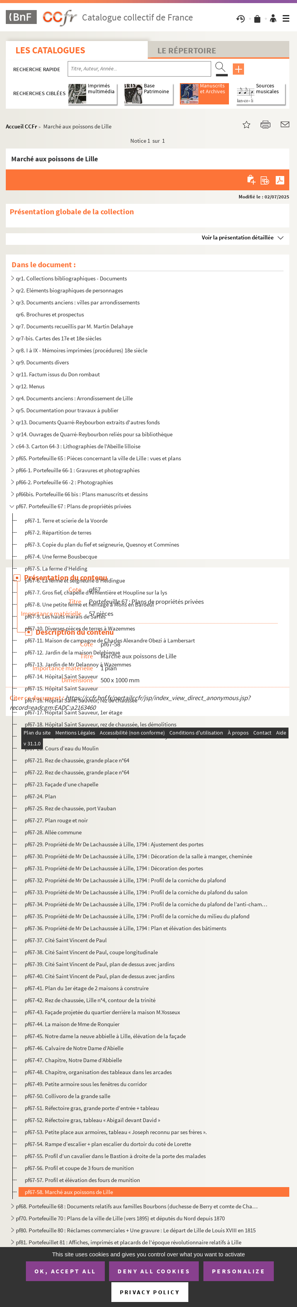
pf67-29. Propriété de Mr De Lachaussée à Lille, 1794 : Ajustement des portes (114, 844)
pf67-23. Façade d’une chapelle (61, 784)
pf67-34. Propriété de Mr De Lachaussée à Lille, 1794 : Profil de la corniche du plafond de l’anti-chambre (146, 904)
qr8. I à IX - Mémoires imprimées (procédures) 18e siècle (81, 350)
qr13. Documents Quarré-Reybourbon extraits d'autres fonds (88, 422)
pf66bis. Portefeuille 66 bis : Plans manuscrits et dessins (82, 494)
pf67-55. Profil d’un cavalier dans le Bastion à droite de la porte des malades (115, 1156)
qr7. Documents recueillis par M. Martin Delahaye (74, 326)
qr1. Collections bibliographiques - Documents (71, 278)
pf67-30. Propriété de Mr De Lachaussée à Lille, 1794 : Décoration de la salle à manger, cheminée (138, 856)
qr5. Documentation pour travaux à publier (67, 410)
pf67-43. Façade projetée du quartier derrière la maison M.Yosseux (102, 1012)
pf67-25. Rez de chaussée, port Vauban (70, 808)
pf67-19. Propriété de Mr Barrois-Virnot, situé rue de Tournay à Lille (104, 736)
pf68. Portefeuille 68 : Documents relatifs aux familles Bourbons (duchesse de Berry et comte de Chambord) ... (138, 1206)
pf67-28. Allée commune (53, 832)
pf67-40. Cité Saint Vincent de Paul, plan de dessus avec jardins (99, 976)
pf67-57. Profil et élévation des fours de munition (82, 1180)
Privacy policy (150, 1292)
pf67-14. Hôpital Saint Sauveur (61, 676)
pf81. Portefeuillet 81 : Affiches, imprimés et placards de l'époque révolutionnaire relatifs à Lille (128, 1242)
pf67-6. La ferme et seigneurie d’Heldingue (75, 580)
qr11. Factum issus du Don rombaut (58, 374)
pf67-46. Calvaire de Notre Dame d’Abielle (74, 1048)
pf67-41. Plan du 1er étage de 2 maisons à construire (86, 988)
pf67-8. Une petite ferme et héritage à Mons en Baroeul (89, 604)
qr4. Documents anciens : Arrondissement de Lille (74, 398)
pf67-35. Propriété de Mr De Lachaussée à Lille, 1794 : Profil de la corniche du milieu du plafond (137, 916)
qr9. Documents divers (42, 362)
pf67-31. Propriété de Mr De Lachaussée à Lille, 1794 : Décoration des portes (114, 868)
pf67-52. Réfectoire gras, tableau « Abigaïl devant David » (92, 1120)
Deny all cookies (154, 1271)
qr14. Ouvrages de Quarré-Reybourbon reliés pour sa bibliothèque (94, 434)
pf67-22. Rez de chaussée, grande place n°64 (77, 772)
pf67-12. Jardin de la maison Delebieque (72, 652)
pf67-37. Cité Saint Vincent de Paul (66, 940)
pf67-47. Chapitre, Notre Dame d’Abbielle (73, 1060)
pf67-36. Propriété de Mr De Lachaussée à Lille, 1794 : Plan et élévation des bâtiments (125, 928)
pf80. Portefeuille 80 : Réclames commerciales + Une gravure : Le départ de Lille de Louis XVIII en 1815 (136, 1230)
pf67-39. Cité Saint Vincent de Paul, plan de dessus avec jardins (99, 964)
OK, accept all (65, 1271)
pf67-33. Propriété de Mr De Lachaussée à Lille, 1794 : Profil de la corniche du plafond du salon (136, 892)
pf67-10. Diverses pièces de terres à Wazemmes (80, 628)
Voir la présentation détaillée (238, 237)
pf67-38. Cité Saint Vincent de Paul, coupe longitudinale (91, 952)
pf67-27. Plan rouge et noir (56, 820)
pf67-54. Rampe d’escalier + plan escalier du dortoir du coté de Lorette (108, 1144)
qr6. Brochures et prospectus (50, 314)
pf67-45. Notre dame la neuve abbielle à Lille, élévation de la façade (105, 1036)
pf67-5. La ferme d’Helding (56, 568)
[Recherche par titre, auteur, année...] (139, 69)
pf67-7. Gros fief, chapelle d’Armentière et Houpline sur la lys (96, 592)
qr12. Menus (30, 386)
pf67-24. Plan (40, 796)
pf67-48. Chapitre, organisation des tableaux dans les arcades (98, 1072)
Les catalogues (50, 50)
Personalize (239, 1271)
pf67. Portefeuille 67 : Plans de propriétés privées (73, 506)
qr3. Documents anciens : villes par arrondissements (78, 302)
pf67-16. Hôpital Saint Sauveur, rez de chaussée (81, 700)
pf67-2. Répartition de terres (58, 532)
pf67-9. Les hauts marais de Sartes (65, 616)
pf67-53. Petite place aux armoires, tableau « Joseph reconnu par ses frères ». (116, 1132)
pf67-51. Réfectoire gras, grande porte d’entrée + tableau (92, 1108)
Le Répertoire (186, 50)
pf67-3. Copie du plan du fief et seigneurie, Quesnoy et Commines (102, 544)
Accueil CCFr (21, 126)
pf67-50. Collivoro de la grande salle (67, 1096)
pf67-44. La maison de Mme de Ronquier (72, 1024)
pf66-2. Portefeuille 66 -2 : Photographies (64, 482)
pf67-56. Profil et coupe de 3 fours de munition (79, 1168)
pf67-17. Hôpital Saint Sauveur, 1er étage (73, 712)
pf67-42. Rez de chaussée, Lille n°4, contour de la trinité (90, 1000)
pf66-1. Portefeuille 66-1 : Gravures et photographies (78, 470)
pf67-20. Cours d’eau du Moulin (62, 748)
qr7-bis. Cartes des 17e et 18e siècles (58, 338)
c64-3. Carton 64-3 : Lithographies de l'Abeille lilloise (78, 446)
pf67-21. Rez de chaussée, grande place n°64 (77, 760)
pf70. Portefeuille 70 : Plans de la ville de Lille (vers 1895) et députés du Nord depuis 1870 (120, 1218)
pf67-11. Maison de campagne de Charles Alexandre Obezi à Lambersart (110, 640)
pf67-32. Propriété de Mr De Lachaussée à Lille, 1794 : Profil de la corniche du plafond (125, 880)
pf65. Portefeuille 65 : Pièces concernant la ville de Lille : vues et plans (98, 458)
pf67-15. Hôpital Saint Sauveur (61, 688)
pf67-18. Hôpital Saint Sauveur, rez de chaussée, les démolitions (100, 724)
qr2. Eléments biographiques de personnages (69, 290)
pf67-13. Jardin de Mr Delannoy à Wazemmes (78, 664)
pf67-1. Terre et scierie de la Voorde (66, 520)
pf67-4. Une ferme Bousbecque (61, 556)
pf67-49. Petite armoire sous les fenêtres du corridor (86, 1084)
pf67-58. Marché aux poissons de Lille (69, 1192)
